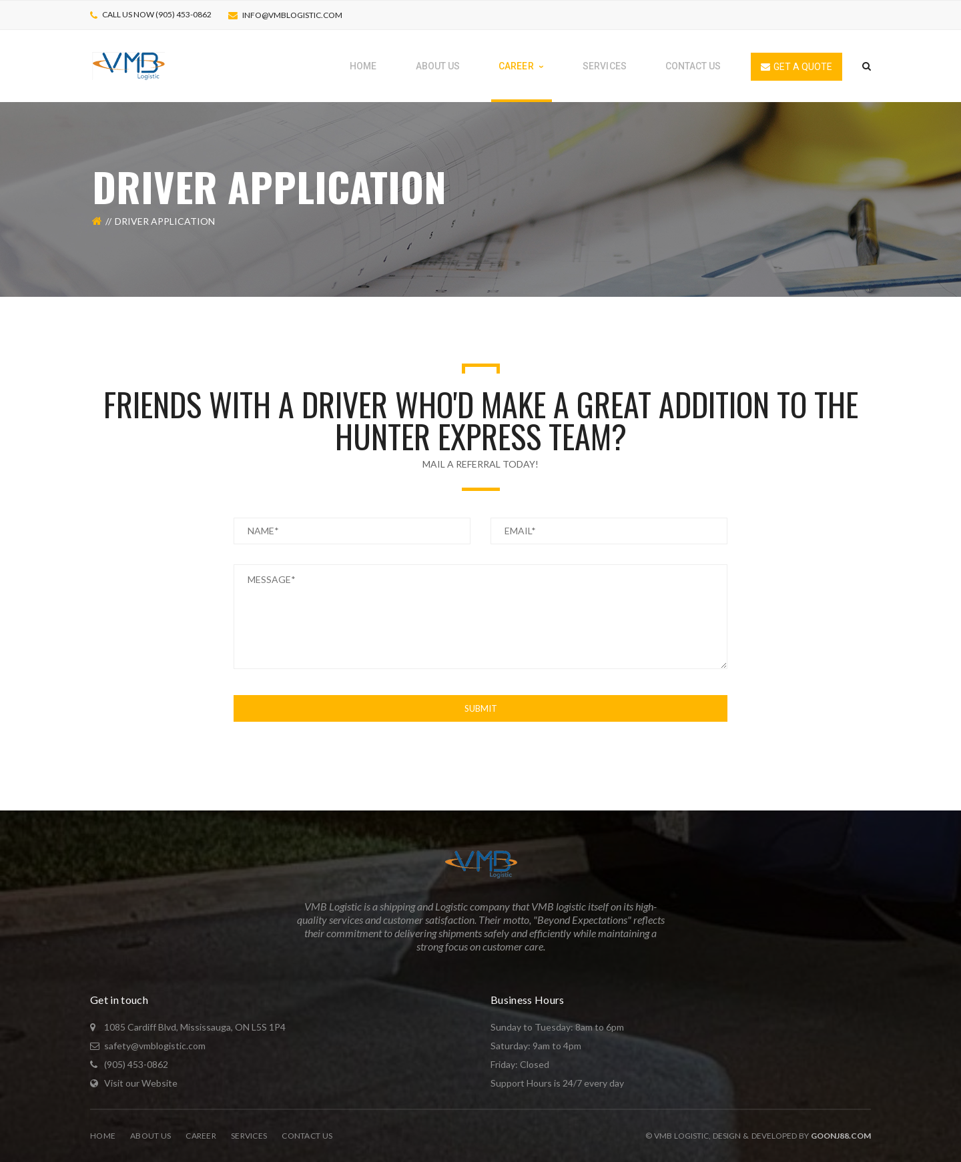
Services (249, 1136)
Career (201, 1136)
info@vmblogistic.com (292, 15)
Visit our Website (141, 1083)
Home (102, 1136)
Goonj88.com (841, 1136)
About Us (150, 1136)
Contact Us (307, 1136)
